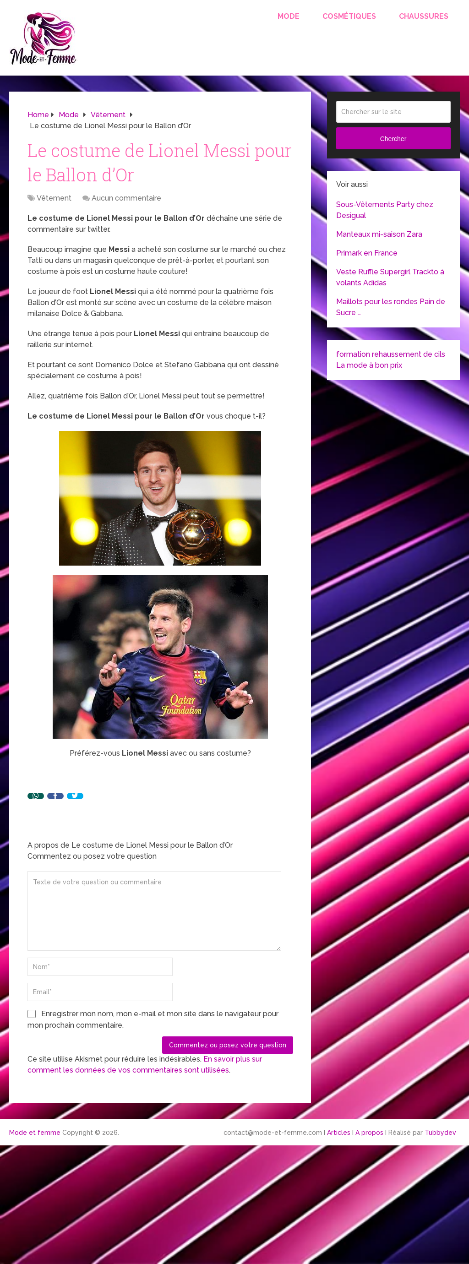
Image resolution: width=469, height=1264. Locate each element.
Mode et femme (34, 1132)
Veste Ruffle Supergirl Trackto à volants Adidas (390, 277)
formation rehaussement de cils (390, 354)
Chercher (393, 138)
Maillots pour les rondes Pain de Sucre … (390, 307)
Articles (338, 1132)
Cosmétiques (349, 16)
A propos (369, 1132)
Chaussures (423, 16)
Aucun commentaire (126, 198)
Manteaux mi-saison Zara (379, 234)
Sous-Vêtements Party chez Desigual (384, 210)
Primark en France (367, 253)
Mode (289, 16)
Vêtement (54, 198)
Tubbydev (440, 1132)
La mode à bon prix (369, 365)
